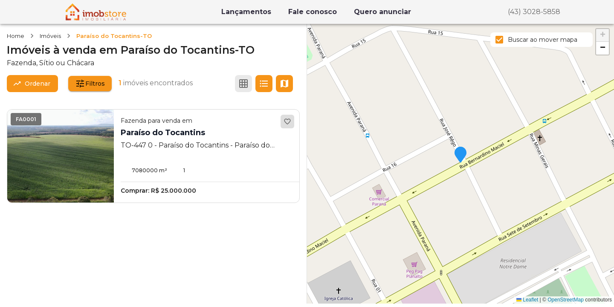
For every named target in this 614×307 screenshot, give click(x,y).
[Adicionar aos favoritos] (287, 121)
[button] (460, 155)
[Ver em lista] (263, 83)
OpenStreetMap (565, 300)
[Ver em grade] (243, 83)
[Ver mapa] (284, 83)
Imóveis (50, 35)
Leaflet (527, 300)
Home (15, 35)
